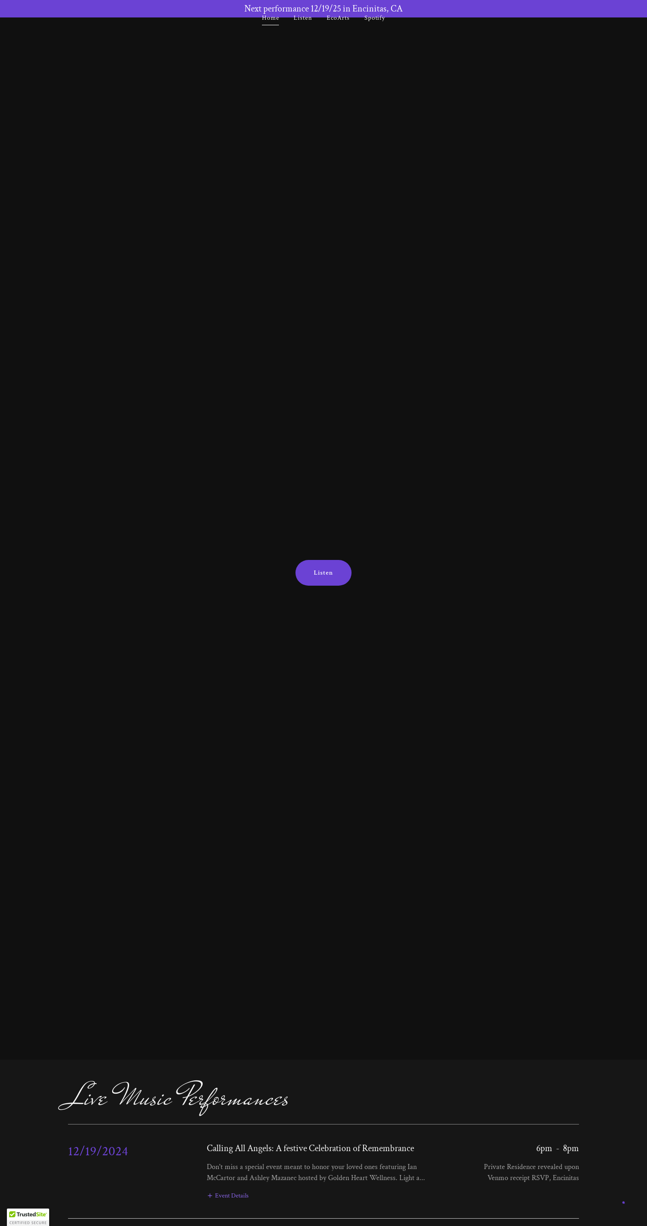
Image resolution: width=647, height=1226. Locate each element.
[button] (228, 1195)
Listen (323, 573)
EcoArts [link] (338, 35)
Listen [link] (303, 35)
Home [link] (270, 35)
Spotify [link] (374, 35)
